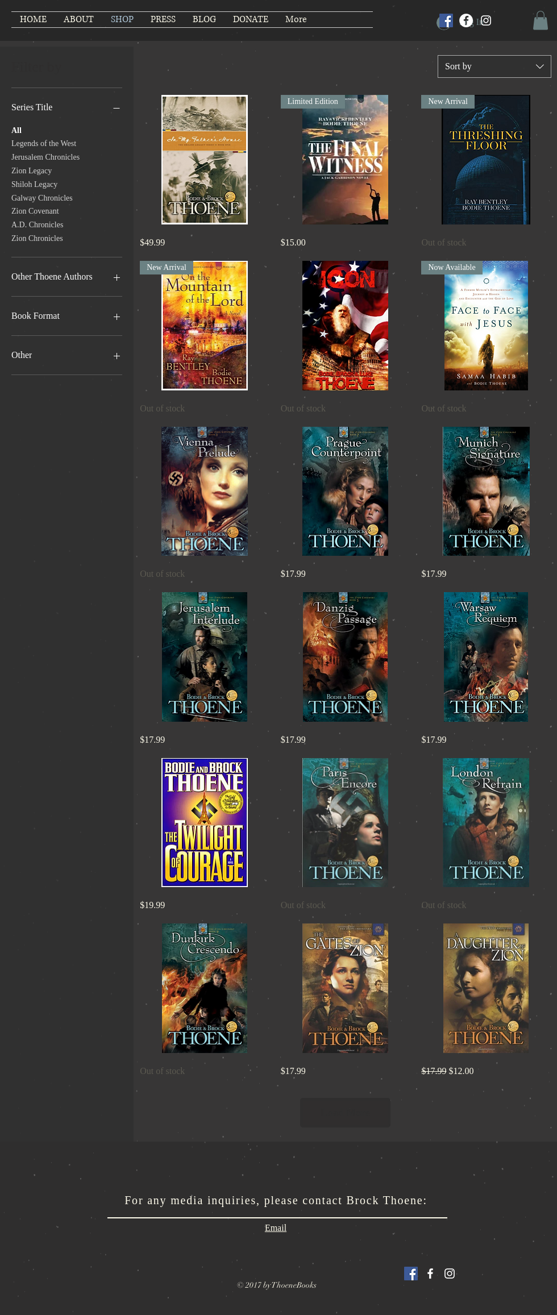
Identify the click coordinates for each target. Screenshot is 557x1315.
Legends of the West (43, 142)
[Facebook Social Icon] (446, 20)
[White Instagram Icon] (449, 1273)
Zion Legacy (31, 169)
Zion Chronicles (37, 237)
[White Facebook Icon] (430, 1273)
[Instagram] (486, 20)
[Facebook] (466, 20)
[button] (540, 20)
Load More (345, 1112)
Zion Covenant (35, 210)
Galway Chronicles (42, 197)
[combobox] (494, 66)
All (16, 129)
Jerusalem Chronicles (45, 156)
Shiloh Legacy (34, 183)
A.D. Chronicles (37, 223)
